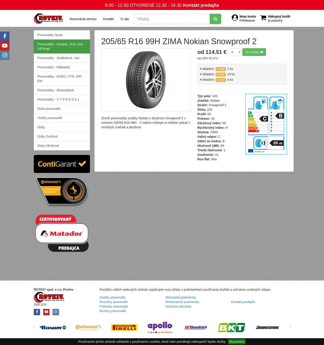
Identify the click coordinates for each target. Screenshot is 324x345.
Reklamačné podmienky (182, 302)
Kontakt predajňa (201, 5)
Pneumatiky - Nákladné (53, 67)
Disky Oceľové (47, 136)
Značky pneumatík (112, 297)
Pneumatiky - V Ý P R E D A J (58, 99)
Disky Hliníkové (48, 145)
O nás (125, 19)
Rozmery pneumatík (114, 302)
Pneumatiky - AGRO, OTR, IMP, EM (59, 79)
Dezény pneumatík (113, 311)
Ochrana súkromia (178, 306)
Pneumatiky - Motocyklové (55, 90)
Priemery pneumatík (114, 306)
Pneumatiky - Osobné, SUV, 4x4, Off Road (60, 46)
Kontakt (108, 19)
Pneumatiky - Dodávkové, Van (58, 58)
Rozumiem (236, 341)
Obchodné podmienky (180, 297)
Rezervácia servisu (83, 19)
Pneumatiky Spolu (50, 35)
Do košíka (254, 52)
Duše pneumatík (48, 108)
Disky (41, 127)
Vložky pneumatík (49, 118)
